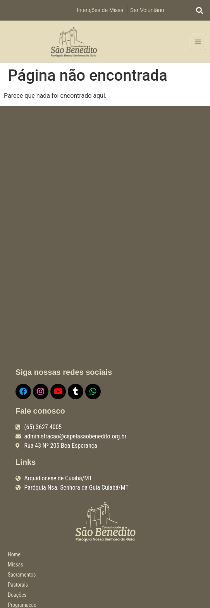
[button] (199, 10)
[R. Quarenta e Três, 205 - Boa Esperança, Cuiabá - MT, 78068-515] (105, 236)
